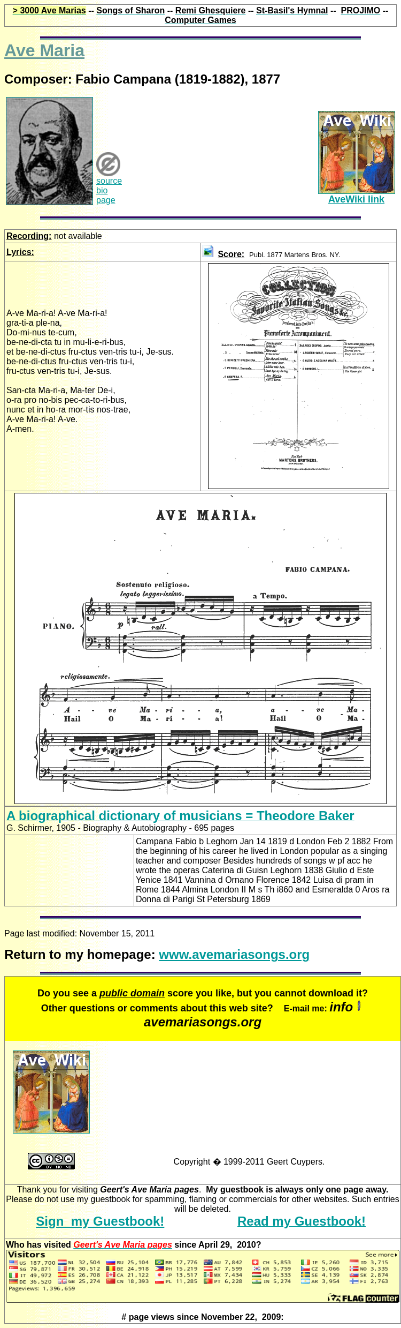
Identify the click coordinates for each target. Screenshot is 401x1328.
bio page (105, 195)
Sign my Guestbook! (100, 1221)
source (109, 180)
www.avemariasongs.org (234, 954)
